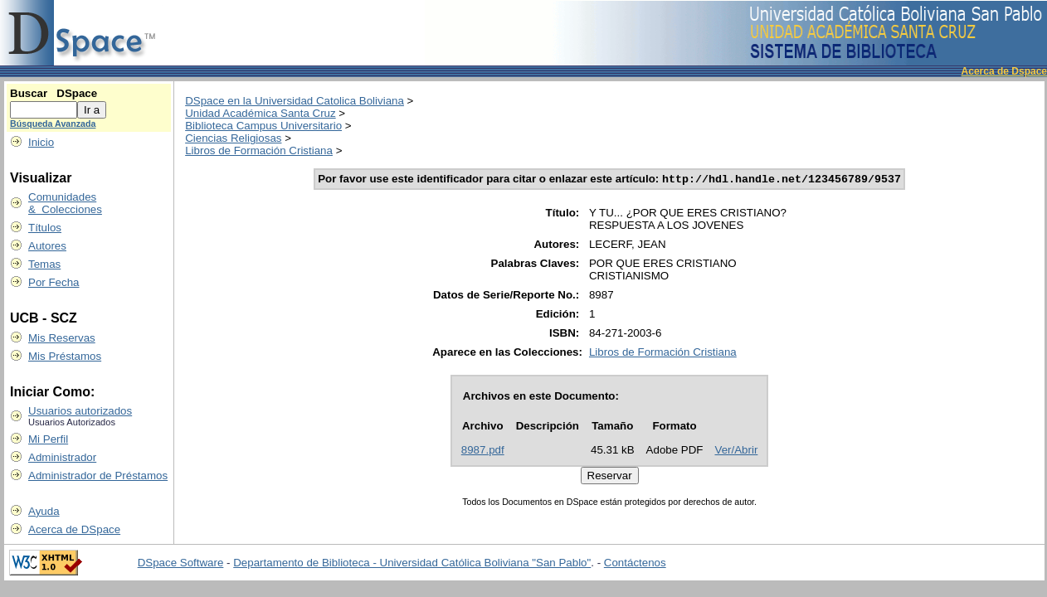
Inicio (41, 142)
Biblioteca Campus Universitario (263, 125)
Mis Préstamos (64, 356)
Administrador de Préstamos (98, 475)
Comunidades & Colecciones (65, 203)
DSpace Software (181, 564)
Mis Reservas (61, 338)
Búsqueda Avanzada (52, 124)
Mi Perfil (48, 439)
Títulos (44, 227)
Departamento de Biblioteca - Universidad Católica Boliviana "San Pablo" (412, 564)
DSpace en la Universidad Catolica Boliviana (294, 101)
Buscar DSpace (53, 93)
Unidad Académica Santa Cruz (260, 113)
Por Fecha (54, 282)
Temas (44, 264)
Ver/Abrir (736, 451)
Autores (47, 246)
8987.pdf (482, 451)
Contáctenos (635, 564)
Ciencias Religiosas (233, 138)
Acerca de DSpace (74, 529)
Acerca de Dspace (1004, 71)
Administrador (62, 457)
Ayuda (44, 511)
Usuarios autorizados (80, 411)
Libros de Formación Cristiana (259, 150)
